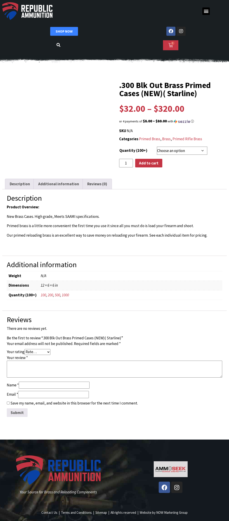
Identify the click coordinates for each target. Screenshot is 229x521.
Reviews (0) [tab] (97, 183)
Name (13, 385)
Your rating (15, 351)
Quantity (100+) (133, 150)
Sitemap (101, 512)
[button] (206, 11)
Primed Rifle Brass (187, 138)
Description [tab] (20, 183)
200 (50, 295)
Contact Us (49, 512)
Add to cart (148, 163)
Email (12, 394)
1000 (65, 295)
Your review (17, 357)
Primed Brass (149, 138)
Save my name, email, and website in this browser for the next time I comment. (74, 403)
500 (57, 295)
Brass (166, 138)
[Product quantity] (126, 163)
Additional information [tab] (58, 183)
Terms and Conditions (76, 512)
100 (43, 295)
